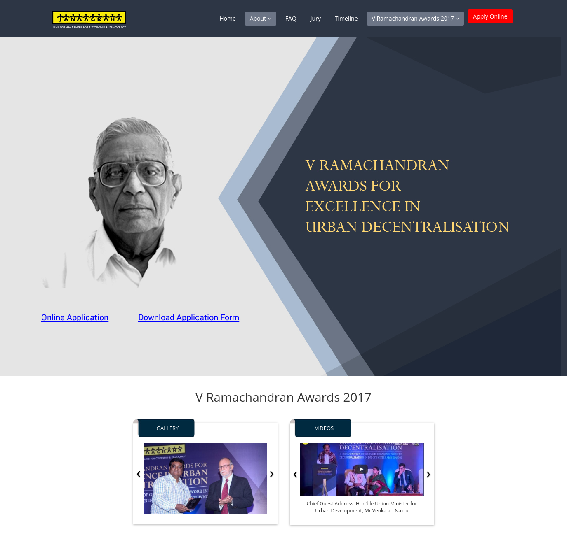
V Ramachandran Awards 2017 (415, 18)
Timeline (346, 18)
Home (227, 18)
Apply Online (490, 19)
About (260, 18)
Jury (316, 18)
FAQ (290, 18)
